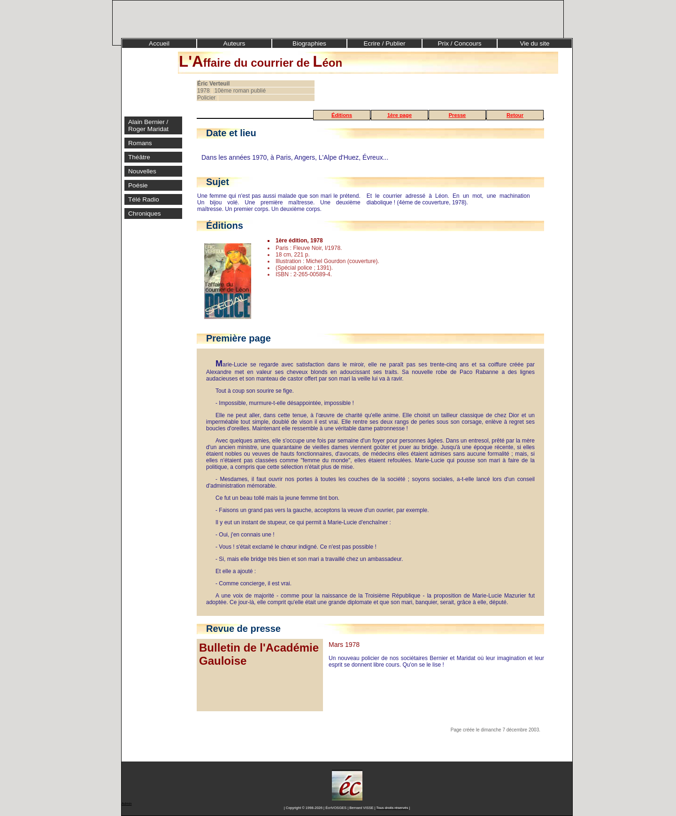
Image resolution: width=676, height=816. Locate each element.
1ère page (399, 115)
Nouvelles (142, 171)
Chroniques (144, 213)
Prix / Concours (460, 43)
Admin (126, 803)
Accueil (159, 43)
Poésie (138, 185)
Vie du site (534, 43)
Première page (238, 338)
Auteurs (234, 43)
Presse (457, 115)
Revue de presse (243, 628)
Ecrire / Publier (384, 43)
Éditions (341, 115)
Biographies (309, 43)
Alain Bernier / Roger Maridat (148, 125)
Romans (140, 143)
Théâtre (139, 157)
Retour (515, 115)
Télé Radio (143, 199)
